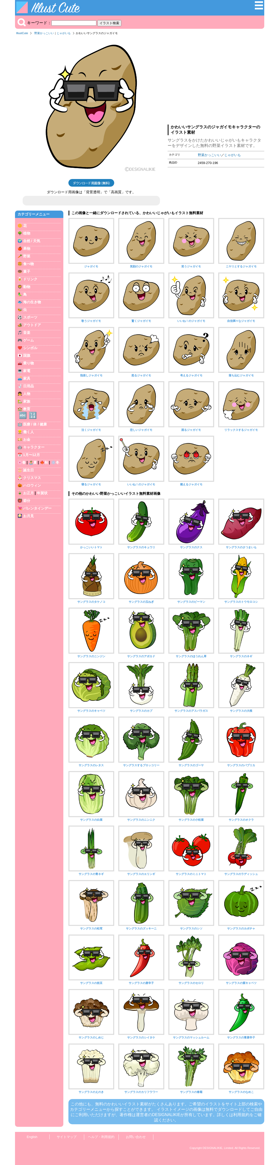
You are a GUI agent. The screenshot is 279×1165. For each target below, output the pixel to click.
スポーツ (30, 317)
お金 (26, 439)
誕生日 (28, 470)
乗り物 (28, 363)
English (32, 1137)
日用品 (28, 386)
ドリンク (30, 279)
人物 (26, 394)
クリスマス (32, 478)
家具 (26, 378)
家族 (26, 401)
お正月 (28, 493)
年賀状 (42, 493)
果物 (26, 248)
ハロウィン (32, 485)
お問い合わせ (136, 1137)
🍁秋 (44, 462)
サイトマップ (67, 1137)
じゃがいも (64, 33)
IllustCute (22, 33)
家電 (26, 371)
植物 (26, 233)
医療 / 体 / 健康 (35, 424)
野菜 (26, 256)
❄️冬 (55, 462)
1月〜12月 (31, 455)
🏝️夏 (33, 462)
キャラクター (34, 447)
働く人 (28, 432)
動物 (26, 287)
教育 (26, 409)
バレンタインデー (37, 508)
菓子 (26, 271)
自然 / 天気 (31, 241)
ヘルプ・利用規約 (101, 1137)
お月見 (28, 516)
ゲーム (28, 340)
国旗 (26, 355)
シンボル (30, 348)
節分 (26, 501)
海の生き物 (32, 302)
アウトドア (32, 325)
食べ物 (28, 264)
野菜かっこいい (44, 33)
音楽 (26, 333)
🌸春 (22, 462)
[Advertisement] (216, 81)
